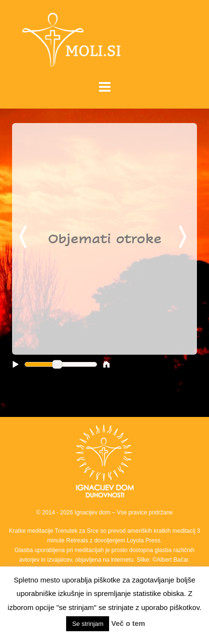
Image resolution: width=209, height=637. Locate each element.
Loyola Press (143, 540)
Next (184, 237)
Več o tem (128, 623)
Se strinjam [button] (87, 623)
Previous (24, 237)
